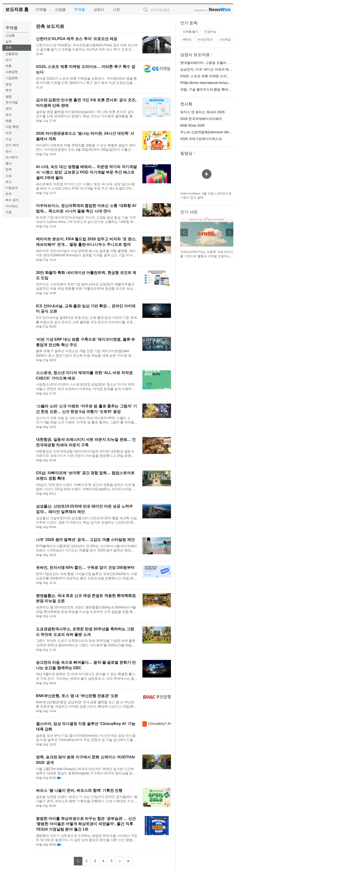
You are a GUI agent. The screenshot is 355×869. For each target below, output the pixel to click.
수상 (8, 139)
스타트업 (225, 39)
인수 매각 (12, 145)
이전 (184, 232)
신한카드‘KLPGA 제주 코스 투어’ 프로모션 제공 (76, 39)
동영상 (186, 153)
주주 (8, 194)
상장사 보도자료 (195, 54)
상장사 (99, 9)
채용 (8, 121)
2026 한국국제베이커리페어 (201, 119)
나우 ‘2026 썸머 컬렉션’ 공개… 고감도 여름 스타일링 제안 (85, 540)
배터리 (187, 39)
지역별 (41, 9)
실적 (8, 41)
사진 (116, 9)
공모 (8, 114)
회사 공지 (12, 200)
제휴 (8, 66)
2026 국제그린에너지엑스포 (201, 139)
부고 (8, 182)
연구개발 (11, 102)
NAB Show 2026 (192, 125)
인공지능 (210, 31)
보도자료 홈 (16, 9)
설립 (8, 96)
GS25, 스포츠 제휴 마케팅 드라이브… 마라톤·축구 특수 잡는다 (227, 76)
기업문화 (11, 78)
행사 (8, 163)
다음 (229, 232)
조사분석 (11, 157)
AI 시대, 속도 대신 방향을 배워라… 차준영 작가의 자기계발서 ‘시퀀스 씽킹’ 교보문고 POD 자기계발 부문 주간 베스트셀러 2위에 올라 (86, 172)
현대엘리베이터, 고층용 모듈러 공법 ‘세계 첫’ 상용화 (219, 63)
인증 (8, 212)
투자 (8, 90)
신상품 (10, 35)
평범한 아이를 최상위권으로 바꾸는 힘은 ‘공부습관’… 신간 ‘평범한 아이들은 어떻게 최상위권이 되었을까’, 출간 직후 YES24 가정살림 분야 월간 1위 (86, 824)
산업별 (60, 9)
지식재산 (11, 206)
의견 (8, 133)
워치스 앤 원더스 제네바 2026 (202, 112)
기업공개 (11, 188)
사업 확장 (12, 127)
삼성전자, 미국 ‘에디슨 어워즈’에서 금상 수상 (213, 69)
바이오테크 (205, 39)
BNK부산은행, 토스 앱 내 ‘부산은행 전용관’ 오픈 (77, 696)
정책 (8, 169)
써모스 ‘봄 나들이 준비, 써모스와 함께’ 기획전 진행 (79, 790)
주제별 (79, 9)
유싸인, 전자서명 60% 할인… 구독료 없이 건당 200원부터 (85, 568)
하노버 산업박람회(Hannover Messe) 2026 (212, 132)
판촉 (8, 47)
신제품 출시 (190, 31)
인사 (8, 60)
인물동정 (11, 54)
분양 (8, 84)
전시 (8, 151)
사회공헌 (11, 72)
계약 (8, 108)
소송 (8, 175)
